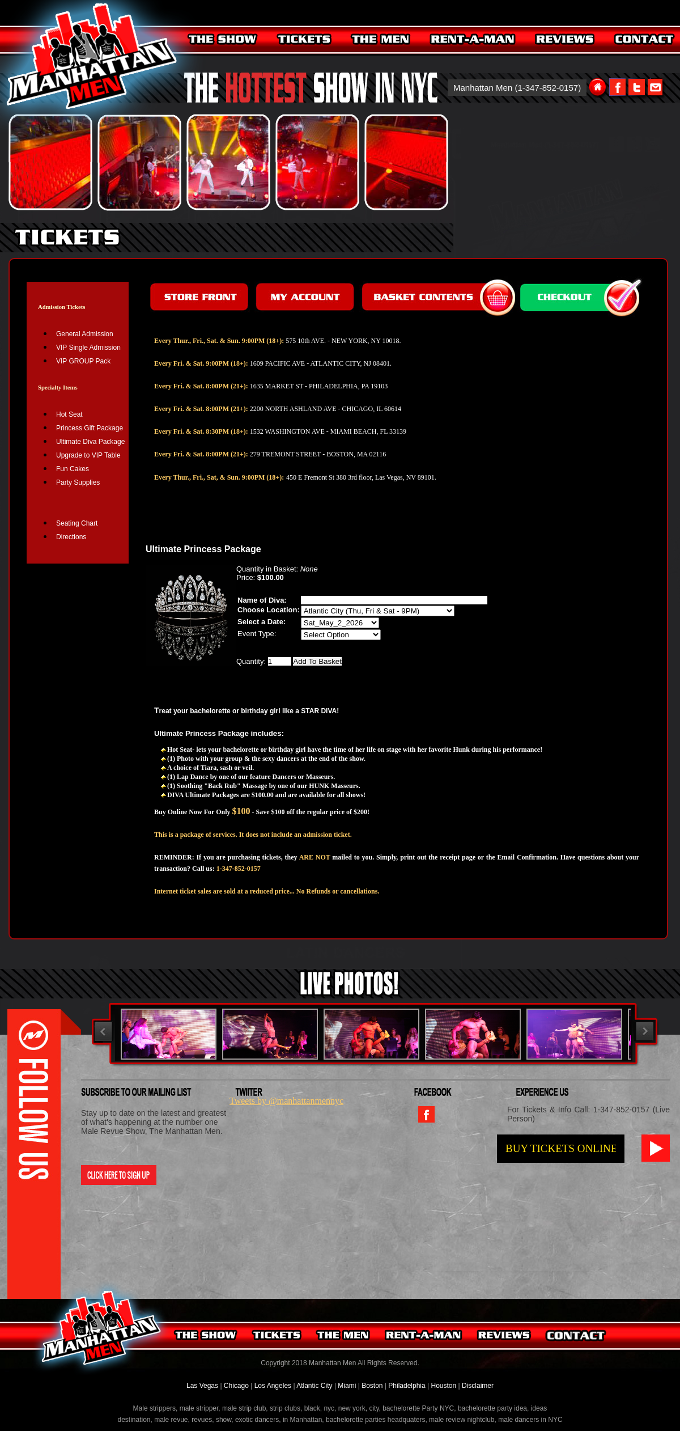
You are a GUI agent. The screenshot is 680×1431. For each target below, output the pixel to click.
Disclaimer (478, 1386)
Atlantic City (314, 1386)
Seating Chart (76, 523)
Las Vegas (203, 1386)
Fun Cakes (72, 469)
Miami (347, 1386)
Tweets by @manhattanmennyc (286, 1101)
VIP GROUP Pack (83, 361)
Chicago (236, 1386)
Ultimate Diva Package (90, 442)
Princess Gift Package (89, 428)
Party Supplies (78, 482)
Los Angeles (272, 1386)
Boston (373, 1386)
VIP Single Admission (88, 348)
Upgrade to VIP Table (88, 455)
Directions (71, 537)
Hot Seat (69, 414)
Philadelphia (406, 1386)
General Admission (84, 334)
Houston (443, 1386)
